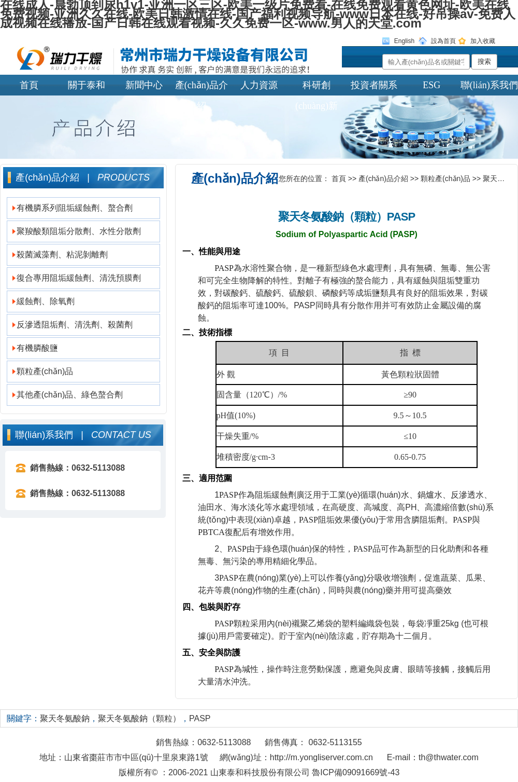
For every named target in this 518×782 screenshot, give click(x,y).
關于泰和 (86, 85)
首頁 (29, 85)
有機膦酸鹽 (37, 348)
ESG (431, 85)
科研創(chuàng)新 (316, 87)
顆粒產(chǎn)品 (45, 371)
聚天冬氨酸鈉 (65, 718)
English (404, 41)
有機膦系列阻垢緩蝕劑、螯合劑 (75, 207)
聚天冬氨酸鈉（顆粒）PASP (346, 216)
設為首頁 (443, 41)
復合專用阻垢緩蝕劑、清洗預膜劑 (79, 277)
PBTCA (211, 532)
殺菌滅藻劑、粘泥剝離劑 (62, 254)
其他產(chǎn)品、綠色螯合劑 (70, 394)
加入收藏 (482, 41)
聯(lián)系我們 (489, 85)
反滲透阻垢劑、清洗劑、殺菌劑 (75, 324)
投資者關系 (374, 85)
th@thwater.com (449, 757)
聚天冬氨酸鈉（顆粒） (139, 718)
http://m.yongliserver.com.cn (321, 757)
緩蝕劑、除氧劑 (46, 301)
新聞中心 (144, 85)
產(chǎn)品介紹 (201, 87)
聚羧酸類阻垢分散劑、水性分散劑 (79, 231)
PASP (224, 268)
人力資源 (259, 85)
